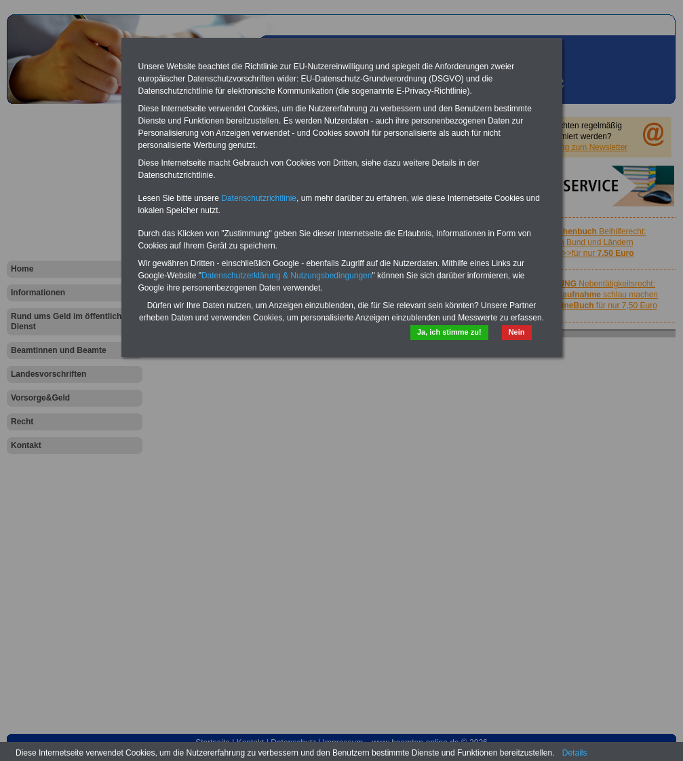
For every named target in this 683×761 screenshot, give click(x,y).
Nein (517, 332)
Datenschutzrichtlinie (258, 198)
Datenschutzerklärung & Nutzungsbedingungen (286, 275)
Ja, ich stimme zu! (449, 332)
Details (574, 753)
